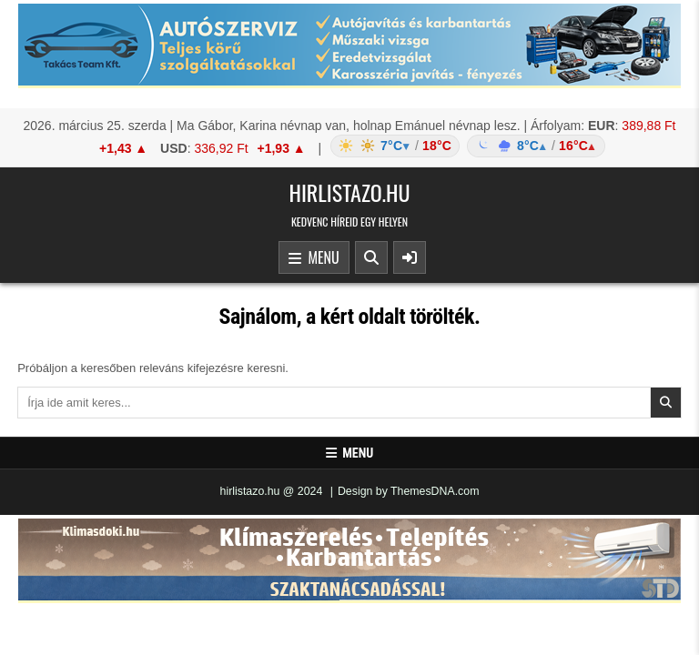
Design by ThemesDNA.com (409, 491)
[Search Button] (371, 257)
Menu (314, 258)
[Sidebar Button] (409, 257)
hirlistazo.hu (349, 192)
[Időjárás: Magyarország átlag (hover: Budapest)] (465, 146)
